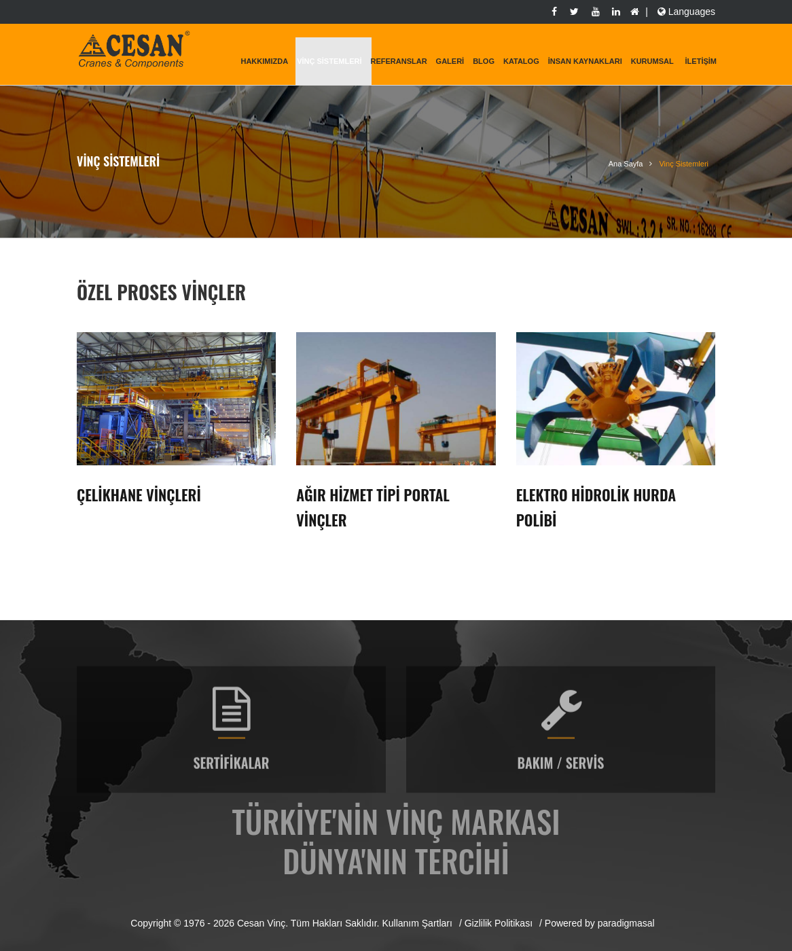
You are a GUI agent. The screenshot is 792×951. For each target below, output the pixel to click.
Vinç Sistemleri (329, 61)
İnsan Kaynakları (585, 61)
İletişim (701, 61)
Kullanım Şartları (417, 923)
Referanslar (398, 61)
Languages (685, 11)
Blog (483, 61)
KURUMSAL (652, 61)
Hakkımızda (264, 61)
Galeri (450, 61)
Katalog (521, 61)
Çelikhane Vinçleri (139, 494)
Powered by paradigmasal (600, 923)
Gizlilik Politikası (499, 923)
